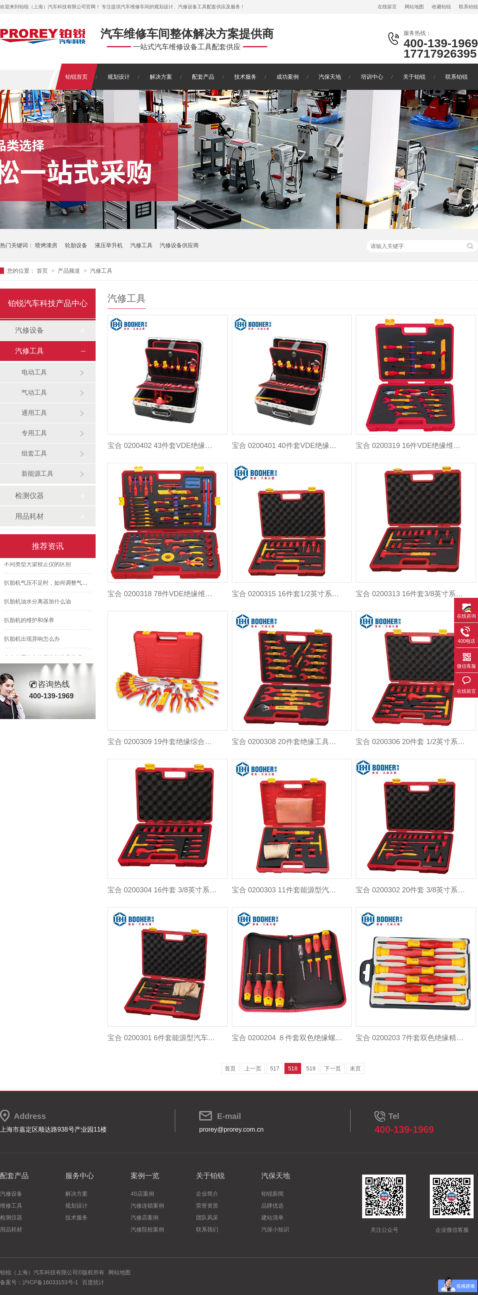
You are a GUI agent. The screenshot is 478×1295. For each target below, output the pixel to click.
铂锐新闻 (272, 1193)
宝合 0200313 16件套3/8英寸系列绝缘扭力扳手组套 (411, 594)
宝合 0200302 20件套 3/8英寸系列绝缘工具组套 (411, 890)
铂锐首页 (76, 77)
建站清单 (272, 1217)
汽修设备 (29, 330)
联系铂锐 (468, 7)
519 (310, 1068)
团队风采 (207, 1217)
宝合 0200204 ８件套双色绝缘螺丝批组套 (287, 1038)
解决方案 (161, 77)
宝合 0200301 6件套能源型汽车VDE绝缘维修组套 (163, 1038)
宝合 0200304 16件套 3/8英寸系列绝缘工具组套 (163, 890)
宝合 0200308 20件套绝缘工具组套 (287, 742)
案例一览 (145, 1176)
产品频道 (70, 271)
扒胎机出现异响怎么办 (32, 640)
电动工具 (34, 372)
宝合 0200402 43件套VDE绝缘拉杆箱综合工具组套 (163, 446)
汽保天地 (330, 77)
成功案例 (287, 77)
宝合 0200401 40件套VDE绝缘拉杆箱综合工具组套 (287, 446)
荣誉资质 (207, 1205)
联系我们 (207, 1229)
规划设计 (119, 77)
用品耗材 (29, 516)
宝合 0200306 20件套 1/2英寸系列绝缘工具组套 (411, 742)
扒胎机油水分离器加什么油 (37, 603)
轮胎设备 (76, 245)
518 (292, 1068)
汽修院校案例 (147, 1229)
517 (274, 1068)
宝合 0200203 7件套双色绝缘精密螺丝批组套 (411, 1038)
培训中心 (372, 77)
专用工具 (34, 433)
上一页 (253, 1068)
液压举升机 (109, 245)
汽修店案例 (145, 1217)
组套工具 (34, 453)
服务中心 (79, 1176)
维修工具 (11, 1205)
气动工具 (34, 392)
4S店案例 (142, 1193)
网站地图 (414, 7)
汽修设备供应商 (179, 245)
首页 (43, 271)
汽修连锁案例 (147, 1205)
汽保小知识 (275, 1229)
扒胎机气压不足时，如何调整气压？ (48, 584)
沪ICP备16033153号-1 (50, 1282)
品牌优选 (272, 1205)
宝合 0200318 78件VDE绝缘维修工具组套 (163, 594)
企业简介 (207, 1193)
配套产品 (203, 77)
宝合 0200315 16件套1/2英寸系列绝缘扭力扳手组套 (287, 594)
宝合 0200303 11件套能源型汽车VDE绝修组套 (287, 890)
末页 (355, 1068)
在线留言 (387, 7)
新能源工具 (37, 473)
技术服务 (245, 77)
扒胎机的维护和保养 (29, 621)
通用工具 (34, 412)
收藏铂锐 (441, 7)
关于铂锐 (414, 77)
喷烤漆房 (46, 245)
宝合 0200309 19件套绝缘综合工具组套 (163, 742)
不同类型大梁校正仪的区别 (37, 565)
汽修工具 (141, 245)
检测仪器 (29, 496)
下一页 (332, 1068)
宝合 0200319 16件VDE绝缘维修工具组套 (411, 446)
